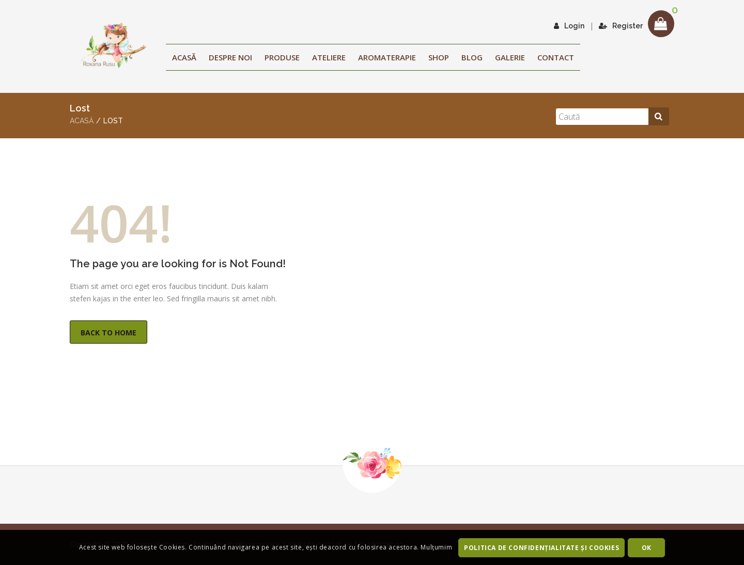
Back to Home (108, 332)
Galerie (510, 57)
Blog (472, 57)
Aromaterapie (387, 57)
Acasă (184, 57)
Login (569, 26)
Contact (555, 57)
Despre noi (230, 57)
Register (621, 26)
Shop (438, 57)
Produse (282, 57)
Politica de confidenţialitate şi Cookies (541, 547)
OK (647, 547)
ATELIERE (329, 57)
